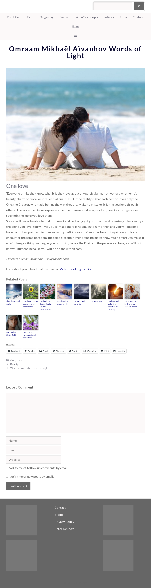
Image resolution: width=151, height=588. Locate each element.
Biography (46, 17)
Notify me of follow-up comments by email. (38, 468)
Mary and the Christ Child (11, 333)
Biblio (58, 514)
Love (19, 360)
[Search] (139, 6)
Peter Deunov (64, 529)
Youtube (138, 17)
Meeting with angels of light (62, 302)
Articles (109, 17)
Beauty (14, 364)
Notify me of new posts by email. (31, 476)
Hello (30, 17)
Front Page (14, 17)
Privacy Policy (64, 521)
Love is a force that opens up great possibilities (30, 304)
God (12, 360)
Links (123, 17)
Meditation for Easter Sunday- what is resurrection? (46, 305)
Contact (65, 17)
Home (75, 26)
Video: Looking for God (76, 269)
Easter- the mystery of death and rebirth (30, 335)
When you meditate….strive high (29, 368)
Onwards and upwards (79, 302)
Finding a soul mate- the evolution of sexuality (113, 305)
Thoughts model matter (13, 302)
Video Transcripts (87, 17)
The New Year (96, 301)
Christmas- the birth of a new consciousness (131, 304)
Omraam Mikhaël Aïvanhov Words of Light (75, 52)
